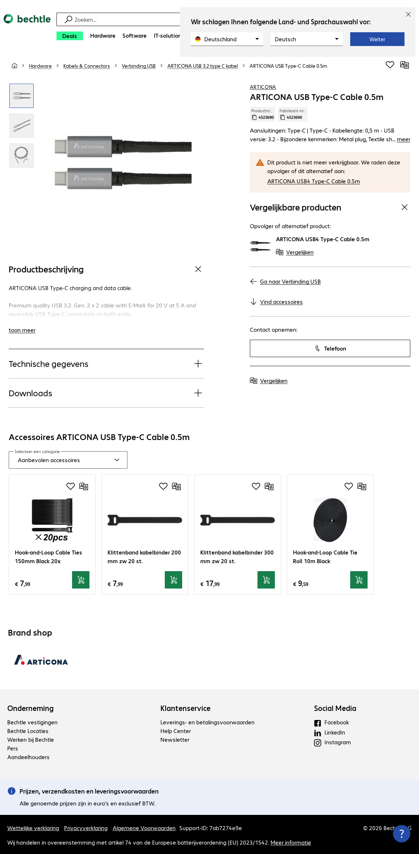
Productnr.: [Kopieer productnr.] (262, 114)
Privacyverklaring (86, 828)
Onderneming (30, 708)
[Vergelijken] (404, 65)
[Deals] (69, 36)
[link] (288, 65)
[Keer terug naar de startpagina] (27, 29)
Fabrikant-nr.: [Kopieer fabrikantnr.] (293, 114)
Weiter (377, 39)
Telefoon (330, 348)
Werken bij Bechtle (30, 739)
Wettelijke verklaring (33, 828)
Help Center (175, 730)
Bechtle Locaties (28, 730)
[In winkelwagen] (80, 580)
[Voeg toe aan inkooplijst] (390, 65)
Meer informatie (291, 842)
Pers (12, 748)
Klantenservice (185, 708)
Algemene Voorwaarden (144, 828)
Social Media (335, 708)
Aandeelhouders (28, 757)
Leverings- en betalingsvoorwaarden (207, 722)
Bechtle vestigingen (32, 722)
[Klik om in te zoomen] (21, 96)
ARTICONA (263, 86)
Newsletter (174, 739)
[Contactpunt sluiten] (401, 833)
